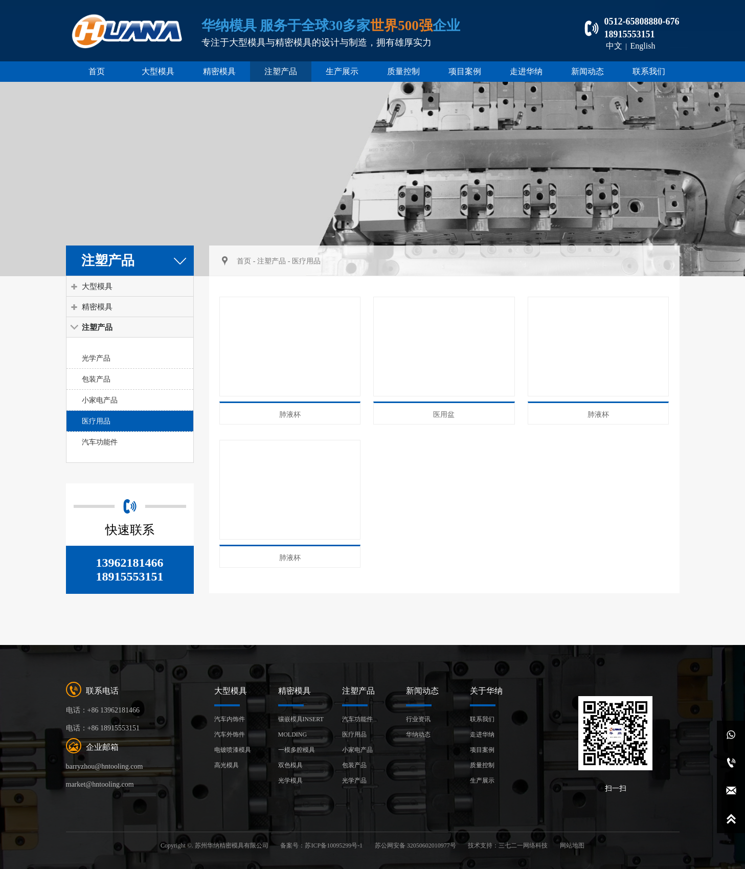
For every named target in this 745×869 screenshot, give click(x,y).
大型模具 (158, 71)
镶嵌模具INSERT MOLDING (301, 727)
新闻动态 (587, 71)
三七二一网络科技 (523, 845)
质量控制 (403, 71)
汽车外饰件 (229, 734)
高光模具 (226, 765)
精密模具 (219, 71)
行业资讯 (418, 719)
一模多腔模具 (296, 749)
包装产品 (96, 379)
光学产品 (96, 358)
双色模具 (290, 765)
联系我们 (649, 71)
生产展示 (342, 71)
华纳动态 (418, 734)
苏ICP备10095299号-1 (334, 845)
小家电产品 (100, 400)
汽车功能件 (100, 442)
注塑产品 (280, 71)
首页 (96, 71)
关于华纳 (486, 690)
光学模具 (290, 780)
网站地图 (572, 845)
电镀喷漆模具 (232, 749)
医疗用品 (96, 421)
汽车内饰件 (229, 719)
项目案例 (464, 71)
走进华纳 (526, 71)
